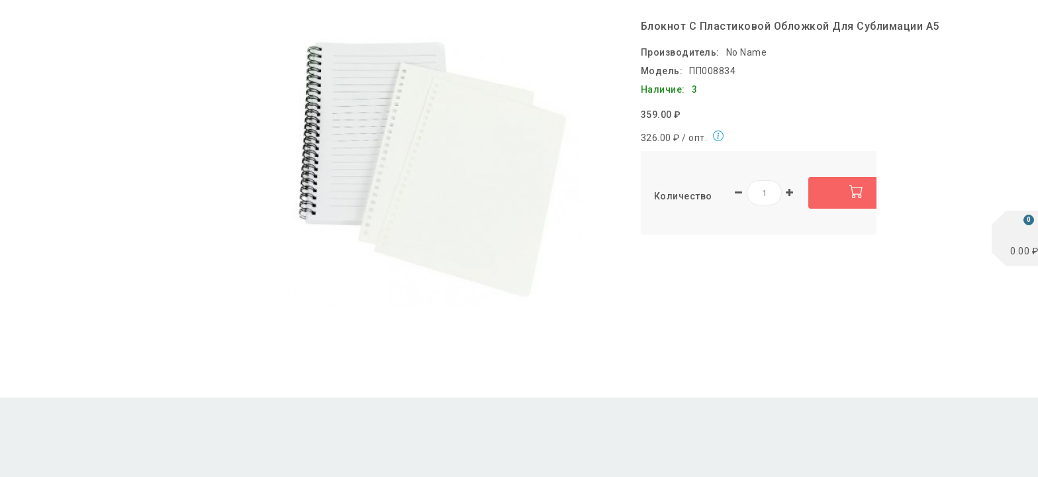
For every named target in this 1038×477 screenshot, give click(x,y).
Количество (683, 196)
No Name (746, 52)
